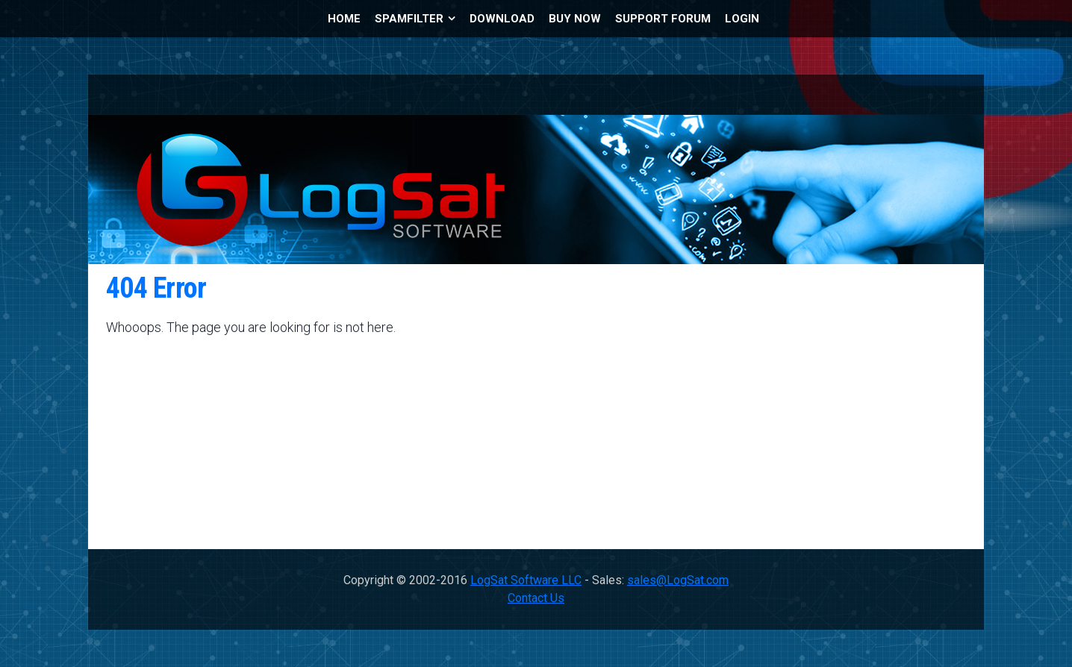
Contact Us (536, 598)
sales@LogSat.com (678, 580)
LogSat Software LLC (526, 580)
